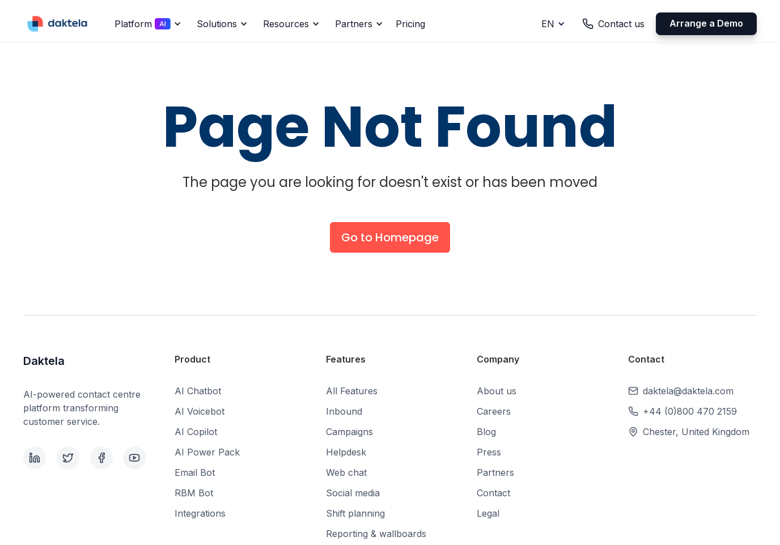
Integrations (200, 513)
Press (489, 452)
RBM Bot (194, 493)
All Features (352, 391)
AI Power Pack (207, 452)
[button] (146, 24)
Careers (494, 411)
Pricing (410, 23)
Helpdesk (346, 452)
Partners (495, 472)
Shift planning (355, 513)
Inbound (344, 411)
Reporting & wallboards (376, 533)
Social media (353, 493)
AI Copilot (196, 431)
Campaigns (349, 431)
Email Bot (195, 472)
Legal (488, 513)
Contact (493, 493)
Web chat (346, 472)
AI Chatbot (198, 391)
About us (496, 391)
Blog (486, 431)
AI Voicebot (199, 411)
